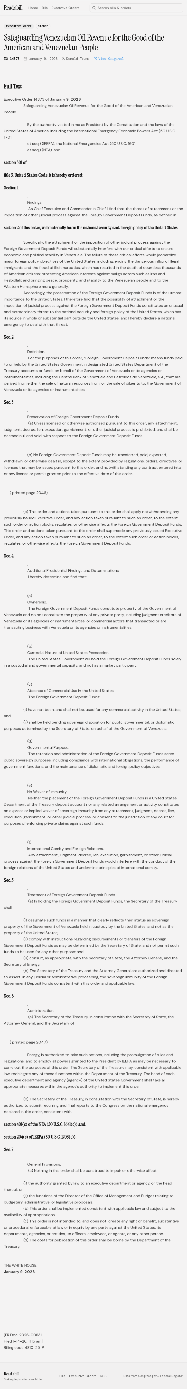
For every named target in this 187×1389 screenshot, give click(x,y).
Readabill (13, 7)
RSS (103, 1376)
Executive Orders (65, 8)
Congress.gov (147, 1376)
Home (33, 8)
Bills (45, 8)
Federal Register (171, 1376)
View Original (109, 58)
